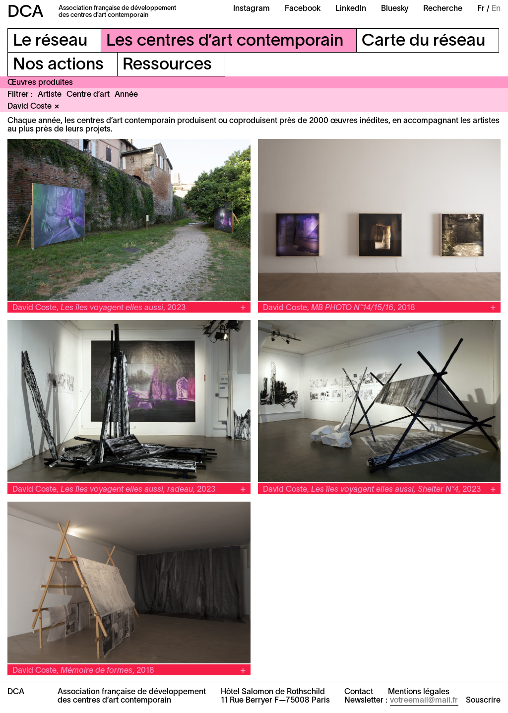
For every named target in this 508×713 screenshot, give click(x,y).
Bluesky (394, 8)
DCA (25, 12)
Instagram (251, 8)
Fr (481, 8)
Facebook (302, 8)
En (496, 8)
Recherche (442, 8)
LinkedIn (350, 8)
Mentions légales (418, 692)
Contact (358, 692)
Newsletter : (365, 700)
